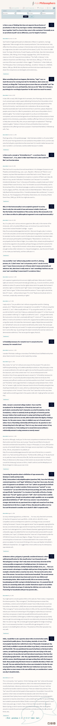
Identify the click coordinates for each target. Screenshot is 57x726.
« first (8, 718)
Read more (6, 74)
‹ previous (14, 718)
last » (38, 718)
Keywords (19, 10)
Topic (30, 10)
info (50, 8)
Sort (43, 10)
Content (5, 10)
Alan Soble (5, 38)
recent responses (29, 8)
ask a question (15, 8)
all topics (41, 8)
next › (33, 718)
